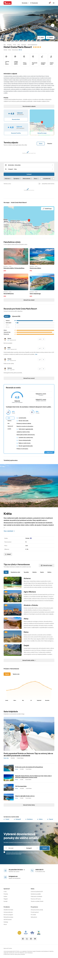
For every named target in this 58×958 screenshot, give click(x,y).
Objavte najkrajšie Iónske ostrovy (25, 796)
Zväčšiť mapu (47, 208)
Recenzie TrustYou (16, 133)
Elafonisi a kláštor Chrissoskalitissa (14, 268)
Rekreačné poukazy (8, 917)
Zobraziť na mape (46, 565)
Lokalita (9, 429)
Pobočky (6, 894)
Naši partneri (34, 917)
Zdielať (8, 554)
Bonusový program (8, 914)
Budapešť (17, 819)
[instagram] (31, 938)
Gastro (42, 572)
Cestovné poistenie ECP (37, 891)
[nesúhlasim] (43, 339)
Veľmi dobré (8, 322)
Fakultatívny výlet (15, 572)
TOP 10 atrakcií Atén (21, 786)
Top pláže (26, 572)
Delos (26, 632)
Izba (8, 423)
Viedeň (6, 819)
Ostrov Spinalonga (35, 293)
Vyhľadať (29, 174)
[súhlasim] (40, 339)
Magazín (6, 899)
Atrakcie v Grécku (31, 605)
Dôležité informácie (8, 909)
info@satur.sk (13, 876)
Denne (40, 143)
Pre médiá (33, 914)
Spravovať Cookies (8, 948)
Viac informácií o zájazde (29, 106)
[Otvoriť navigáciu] (53, 2)
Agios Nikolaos (30, 592)
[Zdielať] (50, 37)
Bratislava (29, 819)
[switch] (39, 183)
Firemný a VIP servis (36, 899)
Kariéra (5, 896)
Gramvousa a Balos (35, 268)
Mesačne (49, 143)
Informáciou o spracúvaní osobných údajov (13, 853)
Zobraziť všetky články (29, 805)
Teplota (7, 674)
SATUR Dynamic (8, 919)
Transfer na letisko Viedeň (37, 901)
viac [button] (36, 354)
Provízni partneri (35, 912)
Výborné (8, 320)
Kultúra (49, 572)
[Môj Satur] (49, 2)
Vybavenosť (10, 426)
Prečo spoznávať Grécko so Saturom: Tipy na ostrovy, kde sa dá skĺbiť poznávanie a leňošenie (28, 754)
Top (6, 572)
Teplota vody (16, 674)
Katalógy (6, 922)
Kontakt (5, 901)
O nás (5, 891)
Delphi (26, 645)
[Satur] (7, 3)
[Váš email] (14, 848)
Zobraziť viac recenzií (29, 378)
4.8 (20, 50)
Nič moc (8, 327)
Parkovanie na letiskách (36, 896)
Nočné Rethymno (9, 293)
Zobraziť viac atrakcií (29, 300)
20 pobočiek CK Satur (17, 869)
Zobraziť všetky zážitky (29, 660)
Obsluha (9, 420)
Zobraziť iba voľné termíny (48, 183)
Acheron (27, 578)
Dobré (7, 325)
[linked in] (27, 938)
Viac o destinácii (9, 531)
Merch (5, 924)
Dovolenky (25, 3)
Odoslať (45, 848)
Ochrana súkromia (8, 912)
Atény (26, 619)
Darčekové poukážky (36, 894)
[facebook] (23, 938)
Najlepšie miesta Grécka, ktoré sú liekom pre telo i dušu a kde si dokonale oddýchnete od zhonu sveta (33, 776)
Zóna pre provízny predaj (37, 909)
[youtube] (35, 938)
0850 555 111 (39, 869)
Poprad (50, 819)
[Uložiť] (41, 37)
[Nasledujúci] (52, 25)
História (34, 572)
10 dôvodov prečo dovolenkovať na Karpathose (29, 767)
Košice (40, 819)
